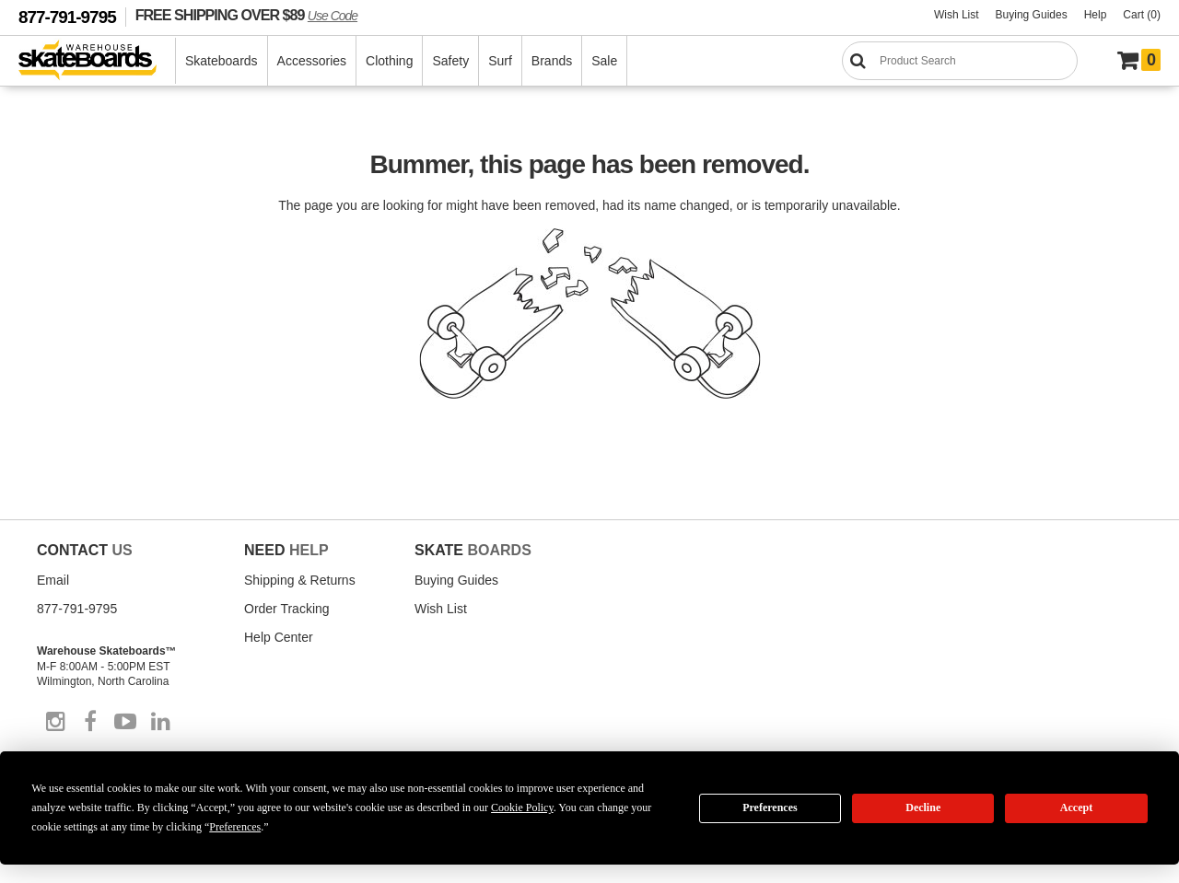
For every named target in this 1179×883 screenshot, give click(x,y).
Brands (551, 60)
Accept (1076, 807)
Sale (604, 60)
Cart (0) (1142, 14)
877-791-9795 (67, 17)
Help (1095, 14)
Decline (922, 807)
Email (53, 580)
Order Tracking (287, 608)
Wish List (956, 14)
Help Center (278, 637)
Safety (450, 60)
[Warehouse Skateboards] (97, 61)
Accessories (311, 60)
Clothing (389, 60)
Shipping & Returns (300, 580)
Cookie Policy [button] (522, 807)
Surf (500, 60)
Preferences (770, 807)
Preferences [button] (235, 826)
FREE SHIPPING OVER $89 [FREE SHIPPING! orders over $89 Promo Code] (246, 14)
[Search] (960, 60)
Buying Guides (1032, 14)
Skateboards (221, 60)
